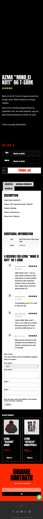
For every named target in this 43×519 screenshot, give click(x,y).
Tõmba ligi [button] (29, 455)
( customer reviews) (20, 85)
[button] (21, 502)
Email (6, 386)
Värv (6, 150)
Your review (8, 367)
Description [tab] (9, 181)
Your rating (8, 360)
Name (6, 379)
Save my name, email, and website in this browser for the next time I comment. (20, 397)
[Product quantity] (5, 168)
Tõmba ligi (24, 167)
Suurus (7, 157)
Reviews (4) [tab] (8, 185)
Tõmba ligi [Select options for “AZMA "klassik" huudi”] (9, 455)
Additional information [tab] (24, 181)
